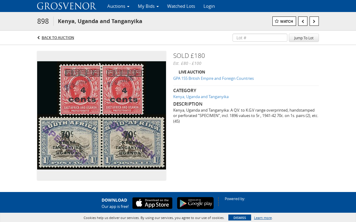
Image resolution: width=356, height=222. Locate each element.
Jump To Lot (303, 37)
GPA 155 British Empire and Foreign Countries (213, 78)
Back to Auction (58, 37)
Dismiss (239, 217)
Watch (286, 21)
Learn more (263, 217)
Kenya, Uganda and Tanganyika (201, 96)
